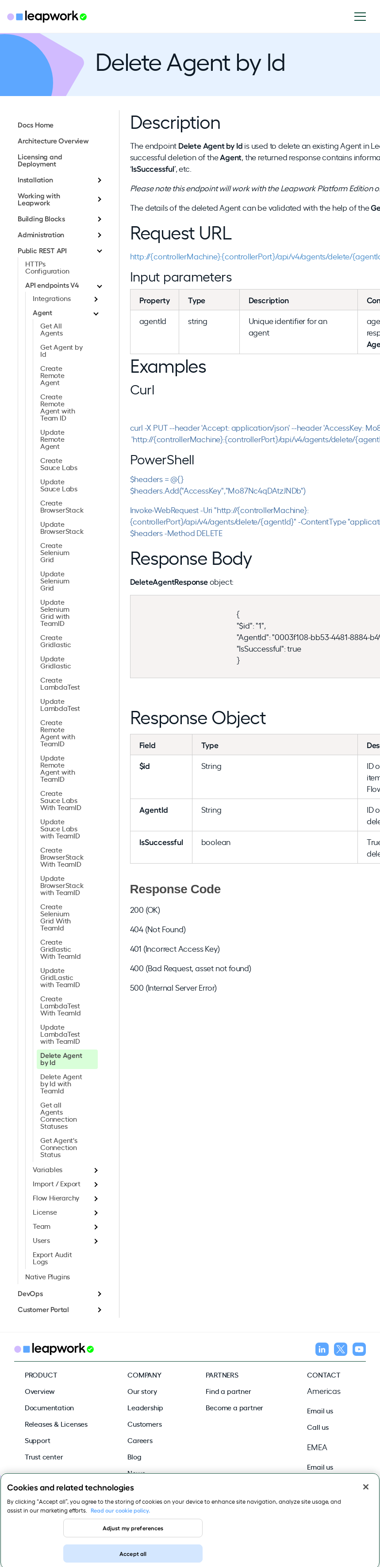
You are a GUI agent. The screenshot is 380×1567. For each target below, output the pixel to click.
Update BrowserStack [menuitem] (62, 527)
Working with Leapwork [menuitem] (39, 198)
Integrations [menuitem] (52, 298)
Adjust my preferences (133, 1534)
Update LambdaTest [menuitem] (60, 704)
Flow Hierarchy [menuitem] (56, 1197)
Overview (40, 1391)
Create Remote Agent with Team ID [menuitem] (57, 406)
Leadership (145, 1407)
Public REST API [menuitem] (42, 250)
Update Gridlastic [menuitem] (55, 661)
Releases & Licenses (56, 1423)
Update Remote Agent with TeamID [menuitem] (57, 768)
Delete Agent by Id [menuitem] (61, 1058)
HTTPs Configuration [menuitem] (47, 267)
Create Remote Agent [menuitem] (52, 375)
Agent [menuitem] (42, 312)
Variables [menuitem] (47, 1169)
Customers (144, 1423)
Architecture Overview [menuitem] (53, 140)
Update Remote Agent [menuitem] (52, 439)
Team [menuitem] (41, 1226)
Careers (140, 1440)
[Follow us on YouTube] (359, 1351)
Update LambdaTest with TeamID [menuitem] (60, 1034)
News (136, 1473)
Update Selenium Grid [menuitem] (54, 580)
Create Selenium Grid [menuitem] (54, 552)
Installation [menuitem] (35, 179)
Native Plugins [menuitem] (47, 1276)
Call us (318, 1427)
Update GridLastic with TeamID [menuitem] (60, 977)
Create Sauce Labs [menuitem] (58, 463)
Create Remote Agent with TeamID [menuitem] (57, 732)
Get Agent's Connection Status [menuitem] (58, 1147)
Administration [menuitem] (41, 234)
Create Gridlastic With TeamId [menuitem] (60, 949)
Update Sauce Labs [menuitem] (58, 484)
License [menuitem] (45, 1211)
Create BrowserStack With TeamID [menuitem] (62, 856)
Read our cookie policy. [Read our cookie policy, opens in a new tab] (120, 1517)
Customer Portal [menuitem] (43, 1309)
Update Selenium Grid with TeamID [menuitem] (54, 612)
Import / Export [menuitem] (57, 1183)
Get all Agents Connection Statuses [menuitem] (58, 1115)
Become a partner (234, 1407)
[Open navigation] (363, 16)
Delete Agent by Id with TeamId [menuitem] (61, 1083)
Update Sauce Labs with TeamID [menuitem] (60, 828)
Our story (142, 1391)
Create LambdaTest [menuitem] (60, 683)
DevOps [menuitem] (30, 1293)
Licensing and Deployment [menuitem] (40, 159)
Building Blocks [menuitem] (41, 218)
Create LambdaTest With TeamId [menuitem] (60, 1005)
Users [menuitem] (41, 1240)
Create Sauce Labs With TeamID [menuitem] (60, 800)
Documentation (49, 1407)
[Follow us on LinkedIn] (322, 1351)
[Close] (366, 1493)
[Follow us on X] (340, 1351)
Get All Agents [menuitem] (51, 328)
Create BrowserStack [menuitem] (62, 506)
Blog (134, 1456)
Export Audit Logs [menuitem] (52, 1257)
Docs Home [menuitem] (36, 124)
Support (37, 1440)
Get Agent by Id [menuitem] (61, 350)
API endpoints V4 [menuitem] (52, 284)
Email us (320, 1410)
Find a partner (228, 1391)
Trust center (44, 1456)
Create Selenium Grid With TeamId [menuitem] (55, 916)
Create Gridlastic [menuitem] (55, 640)
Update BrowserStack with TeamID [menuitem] (62, 885)
